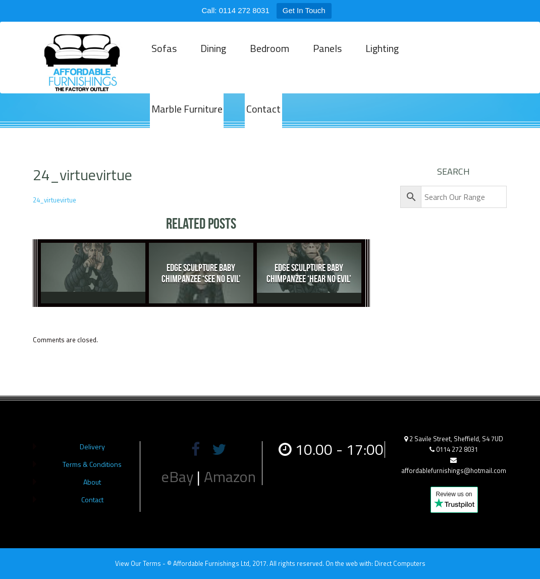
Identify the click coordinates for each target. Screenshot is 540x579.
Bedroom (265, 62)
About (92, 482)
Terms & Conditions (92, 464)
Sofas (163, 62)
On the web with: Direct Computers (375, 563)
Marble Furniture (449, 62)
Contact (167, 123)
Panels (321, 62)
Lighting (375, 62)
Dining (211, 62)
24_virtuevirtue (54, 200)
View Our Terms (138, 563)
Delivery (92, 446)
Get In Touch (304, 10)
